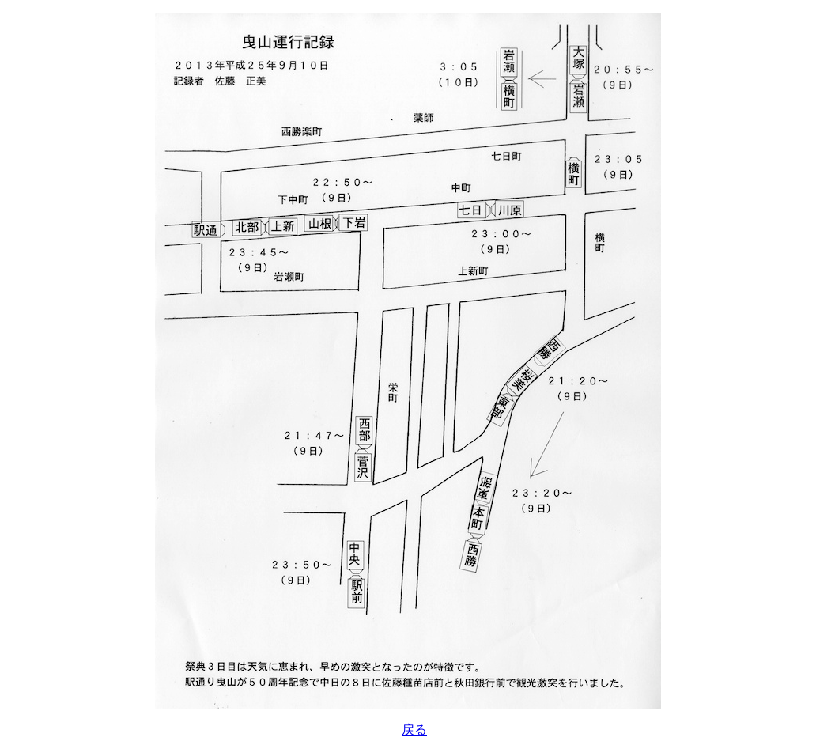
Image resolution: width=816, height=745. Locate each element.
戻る (414, 729)
